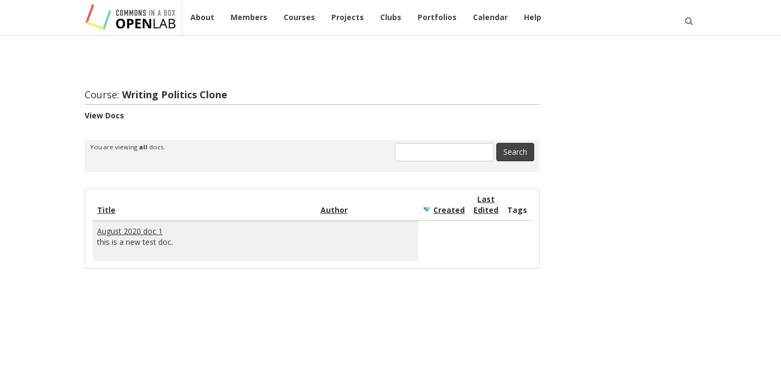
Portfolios (437, 17)
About (202, 17)
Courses (299, 17)
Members (249, 17)
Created (449, 210)
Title (106, 210)
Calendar (490, 17)
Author (334, 210)
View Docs (104, 115)
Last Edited (485, 204)
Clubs (390, 17)
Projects (347, 17)
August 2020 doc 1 (130, 231)
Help (532, 17)
